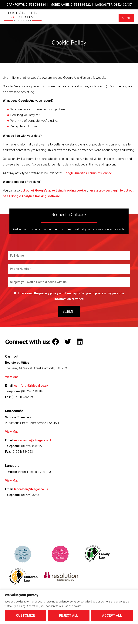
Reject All (68, 615)
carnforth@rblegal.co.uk (31, 385)
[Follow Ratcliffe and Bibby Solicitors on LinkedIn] (80, 342)
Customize (25, 615)
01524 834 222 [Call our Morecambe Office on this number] (80, 4)
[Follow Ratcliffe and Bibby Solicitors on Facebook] (56, 342)
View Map (12, 377)
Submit (69, 311)
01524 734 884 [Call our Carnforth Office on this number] (35, 4)
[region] (69, 606)
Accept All (112, 615)
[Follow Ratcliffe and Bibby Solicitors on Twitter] (68, 342)
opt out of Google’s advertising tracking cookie (53, 190)
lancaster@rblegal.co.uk (31, 489)
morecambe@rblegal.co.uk (33, 440)
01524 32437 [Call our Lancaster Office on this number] (123, 4)
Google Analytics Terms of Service (87, 173)
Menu (126, 18)
